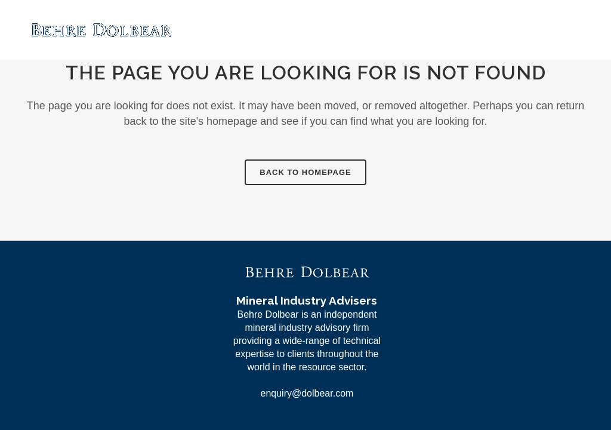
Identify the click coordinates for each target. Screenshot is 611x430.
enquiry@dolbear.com (306, 393)
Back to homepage (305, 172)
